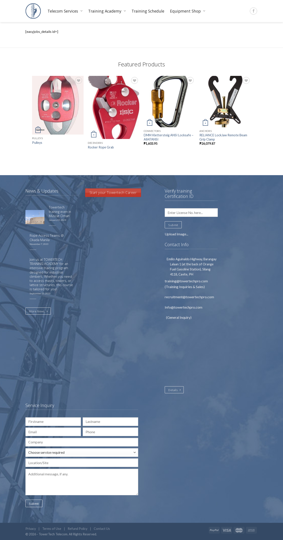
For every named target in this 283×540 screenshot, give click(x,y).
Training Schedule (148, 11)
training (170, 281)
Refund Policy (77, 529)
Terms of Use (51, 529)
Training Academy (107, 11)
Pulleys (37, 142)
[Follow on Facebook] (253, 11)
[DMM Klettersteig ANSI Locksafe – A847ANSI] (169, 101)
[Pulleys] (58, 105)
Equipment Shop (187, 11)
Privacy (30, 529)
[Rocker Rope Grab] (113, 107)
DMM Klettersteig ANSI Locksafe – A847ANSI (168, 137)
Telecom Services (65, 11)
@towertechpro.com (192, 281)
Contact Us (102, 529)
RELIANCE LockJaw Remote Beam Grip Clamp (223, 137)
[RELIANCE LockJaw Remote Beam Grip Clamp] (225, 101)
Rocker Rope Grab (101, 147)
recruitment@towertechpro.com (189, 297)
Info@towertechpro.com (184, 307)
